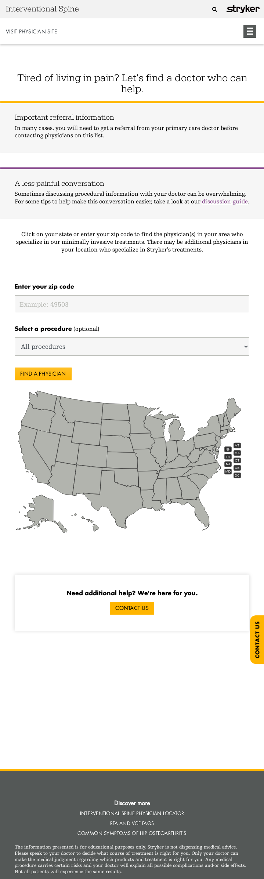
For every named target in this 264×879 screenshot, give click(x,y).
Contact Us (132, 607)
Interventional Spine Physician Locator (132, 813)
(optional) (57, 328)
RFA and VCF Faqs (132, 823)
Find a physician (43, 373)
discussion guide (225, 201)
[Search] (215, 9)
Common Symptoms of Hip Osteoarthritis (131, 833)
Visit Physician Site (31, 31)
